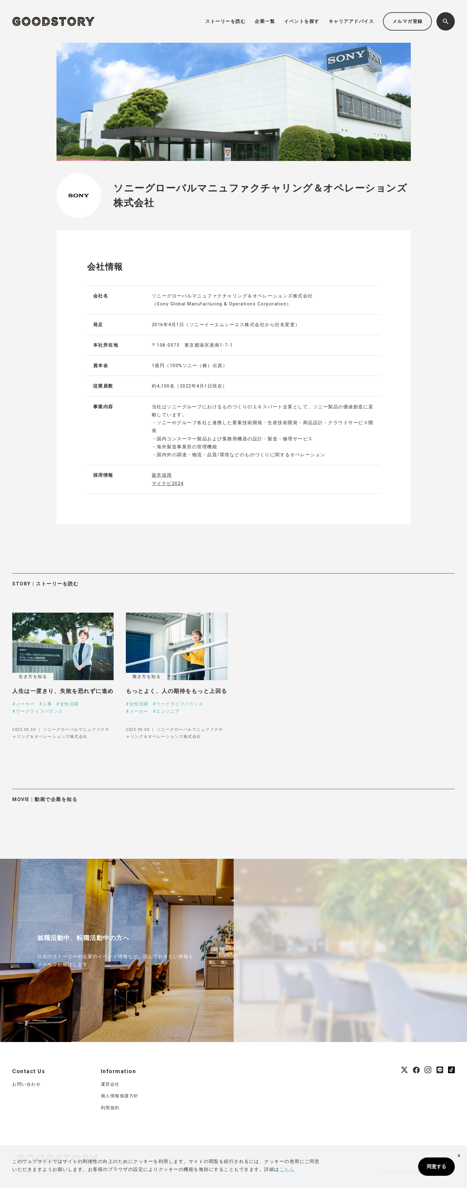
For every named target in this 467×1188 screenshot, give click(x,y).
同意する (436, 1166)
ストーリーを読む (225, 21)
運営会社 (110, 1084)
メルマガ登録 (407, 21)
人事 (47, 704)
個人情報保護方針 (120, 1095)
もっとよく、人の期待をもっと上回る (176, 691)
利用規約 (110, 1107)
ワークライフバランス (39, 711)
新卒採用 (162, 475)
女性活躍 (69, 704)
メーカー (25, 704)
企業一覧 (265, 21)
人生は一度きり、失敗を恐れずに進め (63, 691)
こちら (287, 1169)
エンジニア (168, 711)
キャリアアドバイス (351, 21)
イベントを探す (301, 21)
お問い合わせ (26, 1084)
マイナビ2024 (168, 483)
